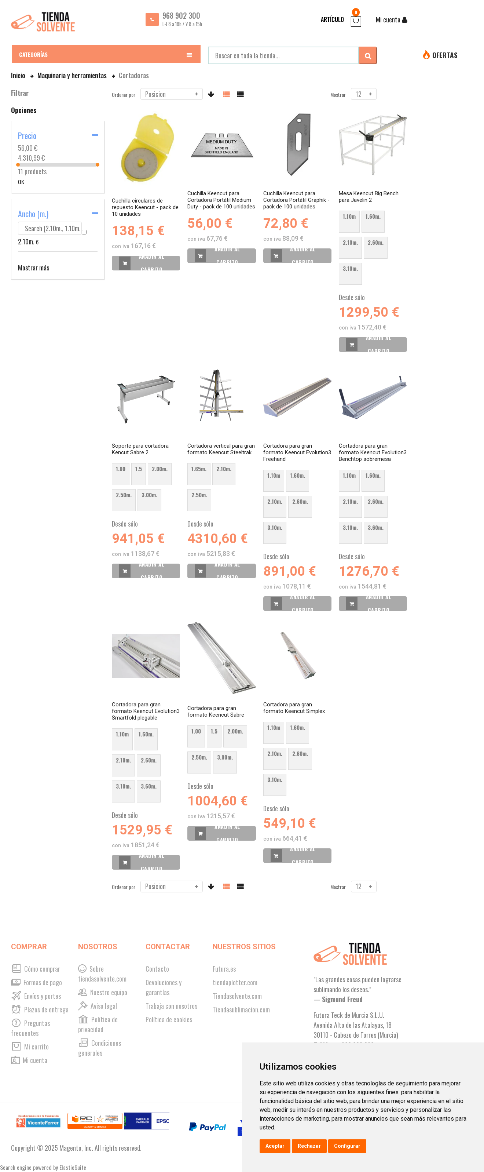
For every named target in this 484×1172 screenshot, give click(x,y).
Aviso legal (97, 1006)
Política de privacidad (98, 1024)
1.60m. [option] (373, 216)
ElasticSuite (72, 1167)
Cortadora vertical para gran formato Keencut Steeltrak (221, 449)
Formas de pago (36, 982)
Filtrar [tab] (20, 93)
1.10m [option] (349, 216)
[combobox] (283, 55)
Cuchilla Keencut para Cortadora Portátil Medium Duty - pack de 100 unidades (221, 200)
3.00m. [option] (149, 495)
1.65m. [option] (198, 469)
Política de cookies (169, 1019)
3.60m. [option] (376, 527)
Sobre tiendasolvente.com (102, 973)
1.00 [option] (120, 469)
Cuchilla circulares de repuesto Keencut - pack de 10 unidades (145, 207)
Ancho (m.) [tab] (33, 213)
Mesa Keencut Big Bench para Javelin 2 (369, 196)
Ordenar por (123, 94)
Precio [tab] (27, 135)
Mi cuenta (29, 1060)
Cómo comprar (35, 968)
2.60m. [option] (376, 242)
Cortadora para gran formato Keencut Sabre (215, 711)
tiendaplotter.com (235, 982)
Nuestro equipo (102, 992)
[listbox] (373, 250)
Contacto (157, 968)
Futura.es (224, 968)
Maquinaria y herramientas (72, 75)
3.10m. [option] (350, 268)
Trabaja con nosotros (171, 1006)
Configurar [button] (347, 1146)
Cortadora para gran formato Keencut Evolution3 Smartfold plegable (146, 711)
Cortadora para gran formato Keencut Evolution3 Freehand (297, 452)
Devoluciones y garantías (164, 987)
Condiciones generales (99, 1048)
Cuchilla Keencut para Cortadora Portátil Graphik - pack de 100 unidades (296, 200)
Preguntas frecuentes (30, 1028)
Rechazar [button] (309, 1146)
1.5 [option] (138, 469)
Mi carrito (30, 1046)
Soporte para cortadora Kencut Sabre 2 (140, 449)
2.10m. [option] (350, 242)
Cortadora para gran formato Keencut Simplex (294, 707)
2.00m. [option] (160, 469)
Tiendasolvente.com (237, 996)
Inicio (19, 75)
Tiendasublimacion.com (241, 1009)
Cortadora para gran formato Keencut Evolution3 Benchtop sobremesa (373, 452)
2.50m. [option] (124, 495)
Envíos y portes (36, 996)
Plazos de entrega (40, 1009)
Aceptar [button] (275, 1146)
